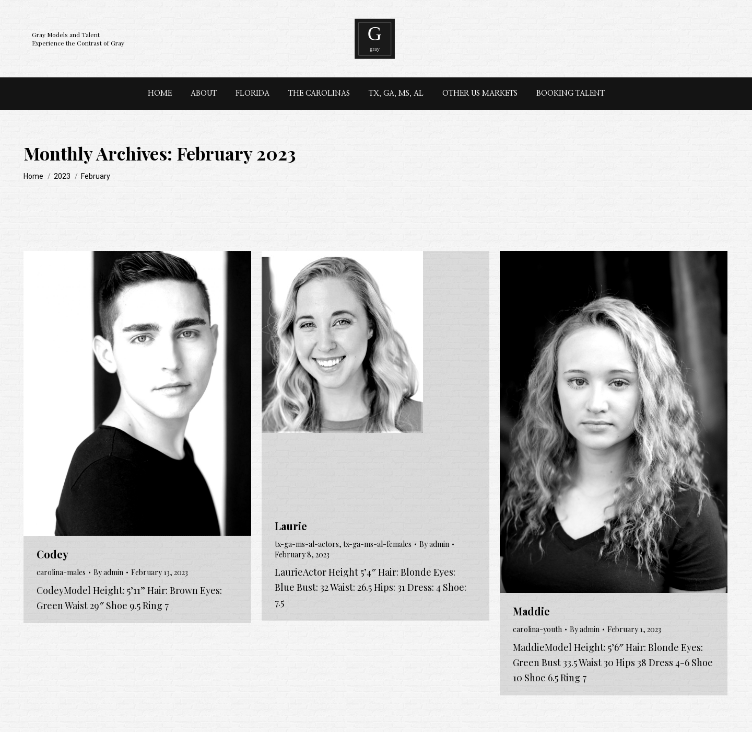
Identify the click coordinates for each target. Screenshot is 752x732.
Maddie (531, 611)
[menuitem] (160, 93)
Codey (52, 554)
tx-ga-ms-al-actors (307, 544)
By (108, 572)
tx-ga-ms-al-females (377, 544)
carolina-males (61, 572)
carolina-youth (537, 629)
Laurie (291, 526)
